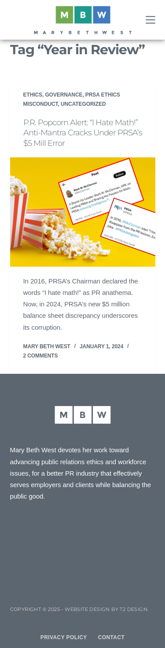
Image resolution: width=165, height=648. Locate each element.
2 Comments (40, 356)
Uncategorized (83, 104)
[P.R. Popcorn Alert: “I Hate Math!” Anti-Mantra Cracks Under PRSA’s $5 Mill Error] (82, 212)
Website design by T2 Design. (106, 609)
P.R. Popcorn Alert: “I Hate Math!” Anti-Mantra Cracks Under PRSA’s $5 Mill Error (82, 133)
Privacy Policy (63, 637)
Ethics (32, 95)
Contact (111, 637)
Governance (63, 95)
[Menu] (150, 20)
